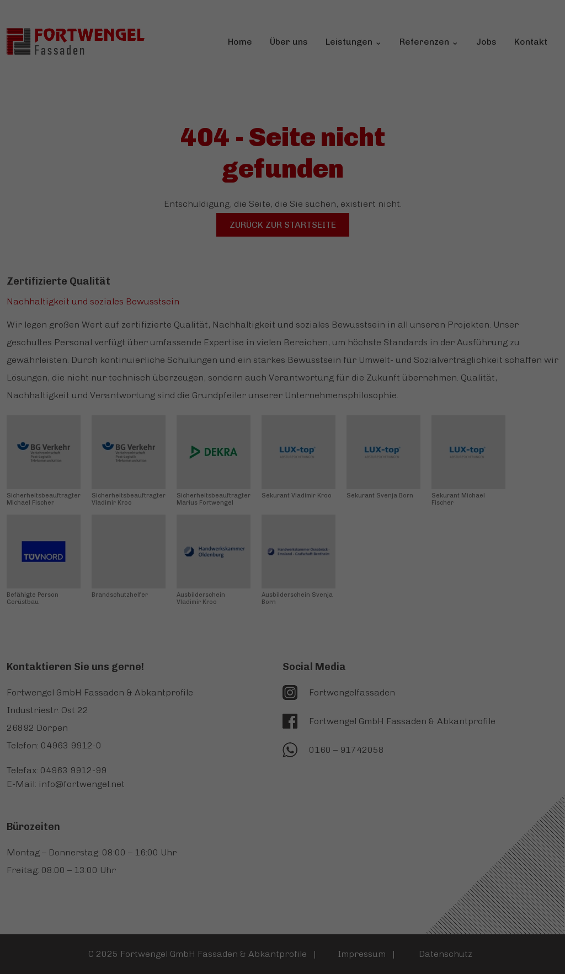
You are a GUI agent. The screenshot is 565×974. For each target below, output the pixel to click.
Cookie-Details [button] (282, 366)
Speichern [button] (282, 277)
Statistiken (267, 206)
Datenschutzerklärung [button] (283, 382)
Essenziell (179, 206)
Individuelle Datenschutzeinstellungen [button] (282, 342)
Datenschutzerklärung (181, 148)
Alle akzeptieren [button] (282, 244)
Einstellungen (164, 170)
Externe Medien (368, 206)
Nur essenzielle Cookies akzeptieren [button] (282, 309)
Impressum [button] (282, 399)
